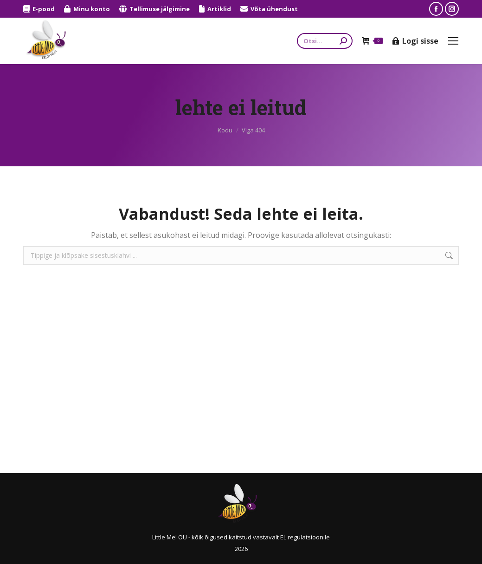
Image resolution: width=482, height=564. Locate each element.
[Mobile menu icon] (453, 40)
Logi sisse (415, 41)
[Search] (325, 41)
